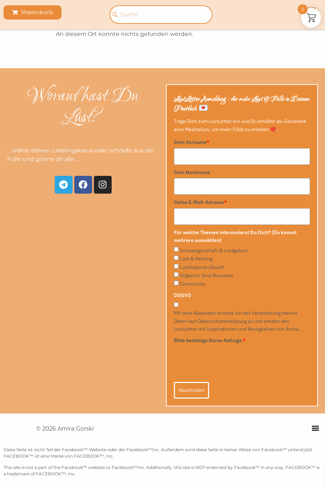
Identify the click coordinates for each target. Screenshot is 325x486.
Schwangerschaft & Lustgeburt (214, 250)
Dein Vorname (191, 142)
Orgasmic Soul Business (206, 275)
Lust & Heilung (196, 258)
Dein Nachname (192, 172)
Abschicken (191, 390)
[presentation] (228, 360)
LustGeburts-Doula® (202, 267)
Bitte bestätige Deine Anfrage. (210, 340)
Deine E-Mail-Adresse (200, 202)
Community (193, 284)
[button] (315, 428)
